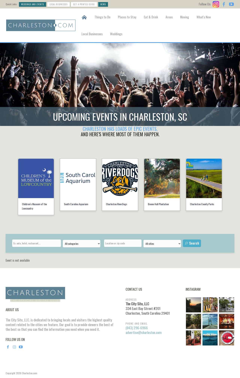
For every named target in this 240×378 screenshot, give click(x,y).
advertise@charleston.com (144, 332)
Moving (184, 16)
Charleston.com (29, 373)
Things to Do (102, 16)
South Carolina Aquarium (76, 204)
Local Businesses (59, 4)
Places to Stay (127, 16)
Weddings (116, 33)
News (103, 4)
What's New (203, 16)
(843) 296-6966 (137, 327)
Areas (169, 16)
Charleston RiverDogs (116, 204)
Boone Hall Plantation (158, 204)
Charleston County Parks (202, 204)
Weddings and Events (32, 4)
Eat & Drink (151, 16)
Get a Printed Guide (84, 4)
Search (192, 243)
